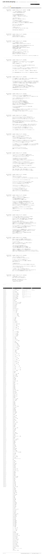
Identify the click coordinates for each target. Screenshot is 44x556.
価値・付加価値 (15, 376)
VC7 (13, 460)
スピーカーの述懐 (15, 347)
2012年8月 (5, 442)
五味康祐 (14, 514)
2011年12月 (5, 450)
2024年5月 (5, 310)
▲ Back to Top (4, 553)
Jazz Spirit (14, 301)
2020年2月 (5, 358)
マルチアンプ (14, 363)
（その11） (18, 70)
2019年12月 (5, 360)
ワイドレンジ (14, 370)
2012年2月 (5, 448)
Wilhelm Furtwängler (15, 546)
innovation (14, 299)
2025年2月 (5, 302)
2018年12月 (5, 371)
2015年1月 (5, 415)
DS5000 (14, 464)
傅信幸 (14, 517)
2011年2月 (5, 459)
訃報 (13, 435)
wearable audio (15, 310)
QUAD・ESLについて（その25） (20, 59)
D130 (13, 475)
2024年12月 (5, 304)
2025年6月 (5, 298)
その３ (14, 11)
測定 (13, 416)
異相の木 (14, 420)
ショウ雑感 (14, 342)
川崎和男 (14, 521)
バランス (14, 356)
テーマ (14, 289)
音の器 (14, 444)
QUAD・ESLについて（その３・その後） (22, 10)
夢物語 (14, 391)
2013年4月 (5, 435)
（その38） (19, 62)
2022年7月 (5, 331)
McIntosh (14, 490)
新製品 (14, 405)
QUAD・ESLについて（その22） (20, 115)
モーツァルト (14, 529)
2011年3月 (5, 458)
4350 (13, 474)
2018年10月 (5, 373)
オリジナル (14, 327)
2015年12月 (5, 405)
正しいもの (14, 415)
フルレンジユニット (15, 358)
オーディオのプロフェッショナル (17, 329)
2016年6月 (5, 399)
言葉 (13, 434)
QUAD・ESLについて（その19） (20, 174)
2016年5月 (5, 400)
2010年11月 (5, 462)
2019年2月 (5, 369)
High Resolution (15, 298)
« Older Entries (4, 284)
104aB (14, 479)
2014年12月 (5, 416)
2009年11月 (5, 473)
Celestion (14, 461)
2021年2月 (5, 347)
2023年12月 (5, 315)
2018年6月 (5, 377)
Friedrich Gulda (15, 537)
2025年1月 (5, 303)
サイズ (14, 341)
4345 (13, 473)
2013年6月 (5, 433)
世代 (13, 371)
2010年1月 (5, 471)
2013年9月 (5, 430)
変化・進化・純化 (15, 390)
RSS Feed (9, 6)
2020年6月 (5, 354)
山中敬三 (14, 518)
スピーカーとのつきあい (16, 346)
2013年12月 (5, 427)
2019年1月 (5, 370)
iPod (13, 300)
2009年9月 (5, 475)
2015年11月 (5, 406)
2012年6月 (5, 444)
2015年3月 (5, 413)
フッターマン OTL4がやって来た (26, 289)
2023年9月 (5, 318)
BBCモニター (14, 456)
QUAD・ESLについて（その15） (20, 255)
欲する (14, 413)
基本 (13, 388)
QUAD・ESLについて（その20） (20, 152)
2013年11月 (5, 428)
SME (13, 500)
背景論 (14, 430)
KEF (13, 478)
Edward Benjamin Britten (16, 535)
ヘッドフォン (14, 359)
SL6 (13, 462)
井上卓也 (14, 515)
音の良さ (14, 446)
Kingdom (14, 505)
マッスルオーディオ (15, 362)
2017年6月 (5, 388)
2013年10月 (5, 429)
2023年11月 (5, 316)
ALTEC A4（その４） (25, 290)
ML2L (13, 489)
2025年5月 (5, 299)
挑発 (13, 402)
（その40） (26, 62)
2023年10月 (5, 317)
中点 (13, 372)
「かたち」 (14, 312)
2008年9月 (5, 486)
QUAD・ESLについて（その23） (20, 93)
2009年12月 (5, 472)
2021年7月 (5, 342)
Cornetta (14, 504)
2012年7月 (5, 443)
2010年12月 (5, 461)
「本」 (14, 318)
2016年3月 (5, 402)
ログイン (33, 289)
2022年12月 (5, 326)
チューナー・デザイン (15, 348)
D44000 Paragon (15, 476)
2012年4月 (5, 446)
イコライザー (14, 325)
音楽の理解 (14, 448)
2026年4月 (5, 289)
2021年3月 (5, 346)
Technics (14, 506)
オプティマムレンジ (15, 326)
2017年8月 (5, 386)
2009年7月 (5, 477)
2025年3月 (5, 301)
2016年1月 (5, 404)
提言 (13, 403)
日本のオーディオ (15, 406)
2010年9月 (5, 464)
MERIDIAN (14, 492)
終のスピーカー (15, 427)
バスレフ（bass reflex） (16, 355)
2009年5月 (5, 479)
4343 (13, 472)
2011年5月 (5, 456)
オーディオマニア (15, 332)
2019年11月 (5, 361)
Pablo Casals (14, 544)
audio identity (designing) (9, 1)
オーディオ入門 (15, 333)
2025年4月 (5, 300)
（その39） (22, 62)
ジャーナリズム (15, 343)
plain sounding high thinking (16, 303)
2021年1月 (5, 348)
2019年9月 (5, 363)
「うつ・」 (14, 311)
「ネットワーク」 (15, 315)
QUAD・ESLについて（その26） (20, 41)
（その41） (29, 62)
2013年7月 (5, 432)
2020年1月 (5, 359)
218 (13, 493)
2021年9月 (5, 340)
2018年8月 (5, 375)
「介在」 (14, 317)
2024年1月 (5, 314)
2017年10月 (5, 384)
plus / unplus (14, 304)
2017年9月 (5, 385)
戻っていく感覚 (15, 398)
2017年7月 (5, 387)
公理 (13, 377)
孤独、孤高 (14, 392)
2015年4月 (5, 412)
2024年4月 (5, 311)
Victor (13, 508)
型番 (13, 387)
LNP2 (13, 488)
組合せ (14, 428)
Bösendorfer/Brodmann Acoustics (17, 458)
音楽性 (14, 449)
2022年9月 (5, 329)
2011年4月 (5, 457)
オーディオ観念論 (15, 334)
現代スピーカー (15, 418)
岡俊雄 (14, 519)
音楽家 (14, 532)
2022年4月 (5, 334)
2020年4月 (5, 356)
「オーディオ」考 (15, 313)
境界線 (14, 389)
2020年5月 (5, 355)
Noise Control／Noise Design (16, 302)
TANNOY (14, 502)
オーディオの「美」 (15, 328)
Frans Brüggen (14, 536)
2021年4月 (5, 345)
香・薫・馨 (14, 450)
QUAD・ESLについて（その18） (20, 195)
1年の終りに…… (15, 290)
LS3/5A (14, 457)
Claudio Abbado (15, 534)
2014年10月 (5, 418)
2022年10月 (5, 328)
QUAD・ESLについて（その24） (20, 76)
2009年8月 (5, 476)
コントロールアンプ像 (15, 340)
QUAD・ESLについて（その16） (20, 237)
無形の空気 (14, 417)
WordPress (33, 290)
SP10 (13, 507)
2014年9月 (5, 419)
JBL (13, 471)
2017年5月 (5, 389)
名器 (13, 384)
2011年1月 (5, 460)
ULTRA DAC (14, 494)
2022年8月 (5, 330)
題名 (13, 547)
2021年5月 (5, 344)
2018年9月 (5, 374)
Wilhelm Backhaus (15, 545)
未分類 (14, 531)
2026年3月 (5, 290)
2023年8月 (5, 319)
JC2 (13, 487)
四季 (13, 386)
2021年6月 (5, 343)
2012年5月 (5, 445)
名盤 (13, 385)
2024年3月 (5, 312)
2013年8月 (5, 431)
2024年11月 (5, 305)
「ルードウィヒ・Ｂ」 (15, 316)
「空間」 (14, 319)
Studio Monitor (14, 477)
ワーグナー (14, 530)
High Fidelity (14, 297)
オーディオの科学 (15, 331)
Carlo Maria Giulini (15, 533)
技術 (13, 401)
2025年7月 (5, 297)
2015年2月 (5, 414)
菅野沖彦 (14, 523)
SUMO (14, 501)
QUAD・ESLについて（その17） (20, 214)
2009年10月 (5, 474)
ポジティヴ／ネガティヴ (16, 360)
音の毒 (14, 445)
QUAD (10, 10)
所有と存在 (14, 399)
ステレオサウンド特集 (15, 345)
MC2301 (14, 491)
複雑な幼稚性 (14, 433)
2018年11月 (5, 372)
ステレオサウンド (15, 344)
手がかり (14, 400)
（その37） (16, 62)
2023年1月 (5, 325)
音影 (13, 447)
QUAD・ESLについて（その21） (20, 134)
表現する (14, 432)
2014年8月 (5, 420)
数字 (13, 404)
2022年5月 (5, 333)
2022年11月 (5, 327)
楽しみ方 (14, 412)
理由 (13, 419)
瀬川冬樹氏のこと (15, 550)
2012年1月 (5, 449)
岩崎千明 (14, 520)
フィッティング (15, 357)
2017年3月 (5, 391)
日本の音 (14, 407)
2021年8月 (5, 341)
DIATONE (14, 463)
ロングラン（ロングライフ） (16, 369)
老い (13, 429)
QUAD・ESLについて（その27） (20, 34)
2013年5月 (5, 434)
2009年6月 (5, 478)
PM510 (14, 499)
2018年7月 (5, 376)
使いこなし (14, 374)
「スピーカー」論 (15, 314)
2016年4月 (5, 401)
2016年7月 (5, 398)
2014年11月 (5, 417)
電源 (13, 442)
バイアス (14, 354)
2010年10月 (5, 463)
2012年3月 (5, 447)
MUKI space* (40, 553)
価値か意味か (14, 375)
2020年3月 (5, 357)
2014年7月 (5, 421)
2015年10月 (5, 407)
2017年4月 (5, 390)
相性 (13, 421)
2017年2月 (5, 392)
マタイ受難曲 (14, 361)
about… (5, 6)
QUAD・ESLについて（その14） (20, 275)
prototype (14, 305)
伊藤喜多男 (14, 516)
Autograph (14, 503)
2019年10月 (5, 362)
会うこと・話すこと (15, 373)
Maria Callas (14, 543)
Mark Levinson (14, 486)
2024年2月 (5, 313)
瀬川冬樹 (14, 522)
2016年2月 (5, 403)
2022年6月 (5, 332)
